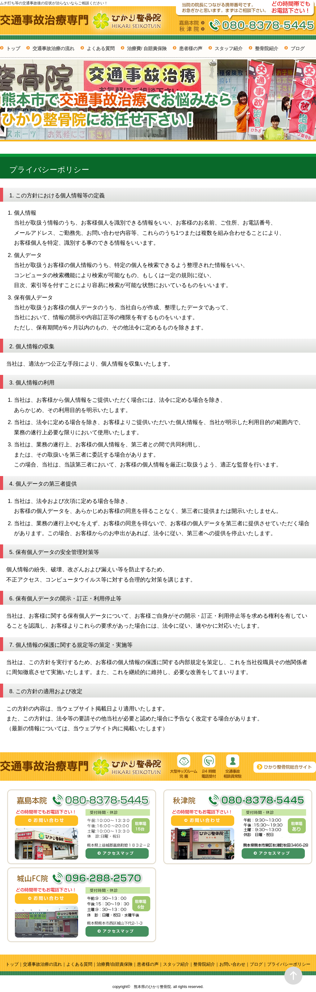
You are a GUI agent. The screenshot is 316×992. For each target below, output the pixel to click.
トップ (13, 48)
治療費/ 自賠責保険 (147, 48)
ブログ (298, 48)
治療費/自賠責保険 (115, 964)
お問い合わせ (232, 964)
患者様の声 (190, 48)
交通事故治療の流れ (53, 48)
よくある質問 (101, 48)
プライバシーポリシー (288, 964)
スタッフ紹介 (229, 48)
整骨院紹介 (266, 48)
